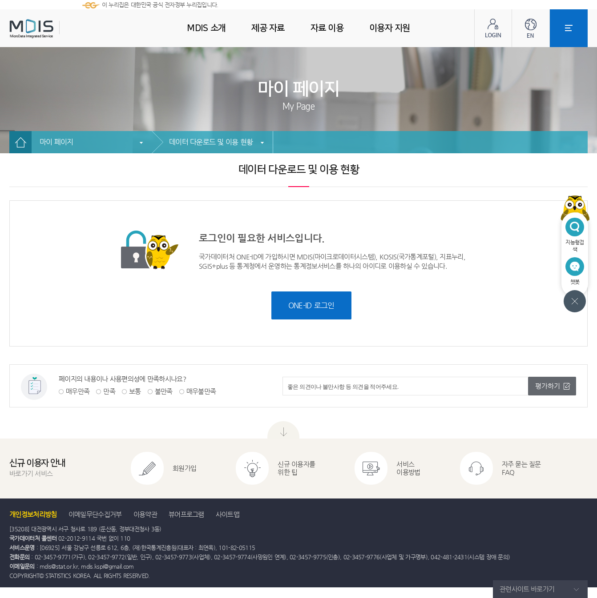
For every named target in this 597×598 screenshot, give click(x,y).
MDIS (53, 28)
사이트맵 (227, 514)
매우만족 (77, 391)
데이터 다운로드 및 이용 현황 (211, 142)
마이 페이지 (56, 142)
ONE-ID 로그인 (311, 305)
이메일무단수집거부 (95, 514)
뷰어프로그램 (186, 514)
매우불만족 (201, 391)
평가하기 (547, 386)
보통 (135, 391)
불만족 (164, 391)
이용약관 (145, 514)
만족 (109, 391)
